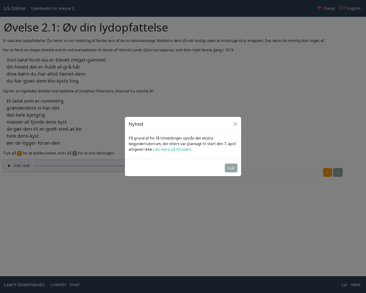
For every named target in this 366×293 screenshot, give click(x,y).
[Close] (235, 124)
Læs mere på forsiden (172, 149)
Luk (231, 168)
